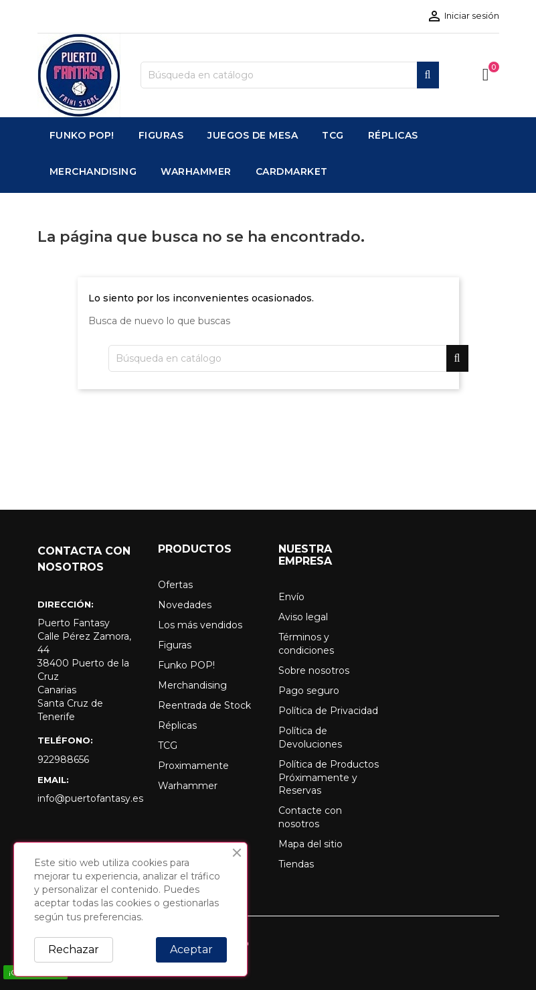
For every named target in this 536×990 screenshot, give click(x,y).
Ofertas (175, 585)
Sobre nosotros (313, 670)
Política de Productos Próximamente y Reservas (328, 777)
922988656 (63, 760)
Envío (291, 597)
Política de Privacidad (328, 711)
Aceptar (191, 949)
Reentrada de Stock (204, 705)
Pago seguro (308, 691)
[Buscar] (290, 75)
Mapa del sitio (310, 844)
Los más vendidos (200, 625)
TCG (167, 745)
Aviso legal (303, 617)
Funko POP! (186, 665)
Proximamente (193, 766)
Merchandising (192, 685)
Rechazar (73, 949)
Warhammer (187, 786)
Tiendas (296, 864)
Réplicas (177, 725)
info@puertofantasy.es (87, 798)
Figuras (174, 645)
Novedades (184, 605)
